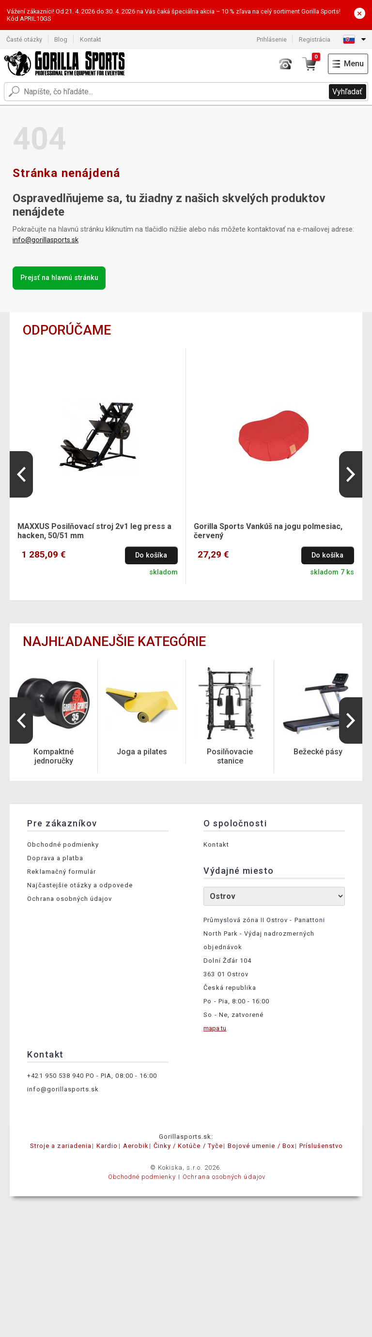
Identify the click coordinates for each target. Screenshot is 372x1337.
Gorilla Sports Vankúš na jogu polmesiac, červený (268, 531)
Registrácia (314, 39)
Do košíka (151, 555)
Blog (60, 39)
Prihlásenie (272, 39)
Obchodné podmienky (63, 844)
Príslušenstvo (321, 1145)
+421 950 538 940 (55, 1075)
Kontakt (90, 39)
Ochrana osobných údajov (69, 898)
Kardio (107, 1145)
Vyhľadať (347, 91)
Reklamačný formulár (61, 871)
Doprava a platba (55, 858)
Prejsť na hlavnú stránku (59, 278)
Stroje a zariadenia (61, 1145)
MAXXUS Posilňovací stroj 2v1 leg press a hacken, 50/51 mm (94, 531)
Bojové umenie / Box (261, 1145)
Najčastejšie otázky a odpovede (79, 885)
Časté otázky (24, 39)
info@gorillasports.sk (45, 240)
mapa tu (214, 1028)
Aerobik (136, 1145)
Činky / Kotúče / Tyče (188, 1145)
